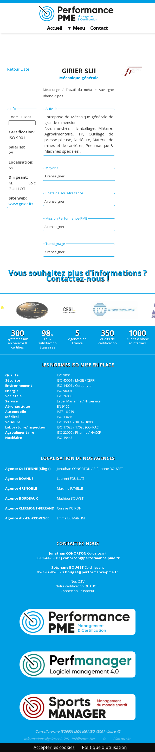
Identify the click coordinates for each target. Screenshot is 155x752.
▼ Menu (76, 28)
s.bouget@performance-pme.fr (90, 572)
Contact (99, 28)
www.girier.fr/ (21, 203)
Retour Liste (18, 69)
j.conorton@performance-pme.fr (90, 558)
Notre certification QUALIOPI (77, 586)
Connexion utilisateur (77, 590)
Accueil (54, 28)
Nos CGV (78, 581)
